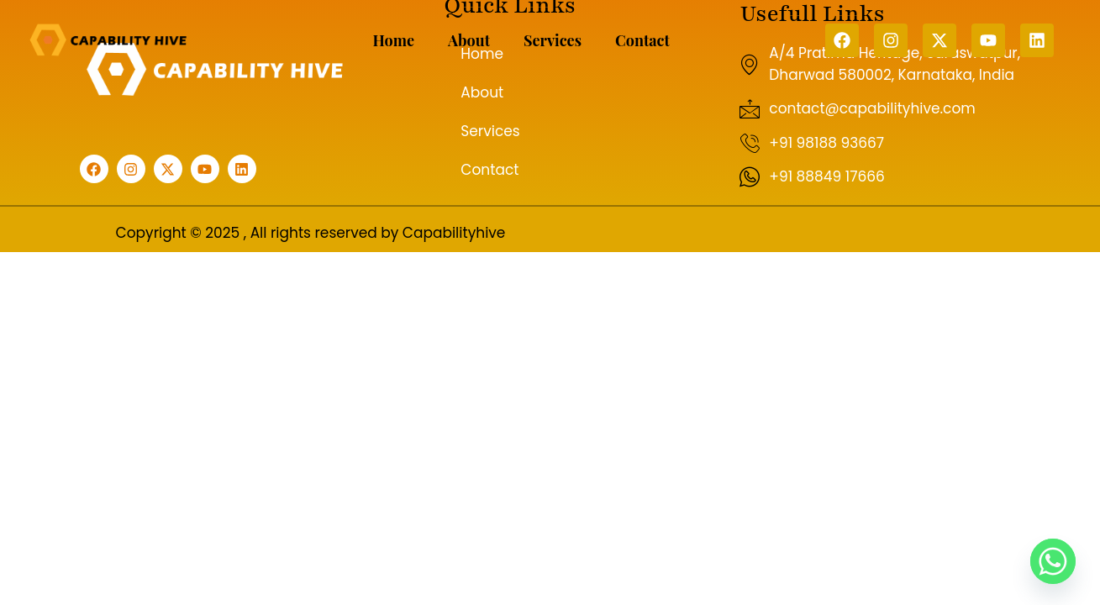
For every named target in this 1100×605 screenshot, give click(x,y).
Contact (642, 40)
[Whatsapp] (1053, 561)
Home (393, 40)
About (469, 40)
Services (553, 40)
